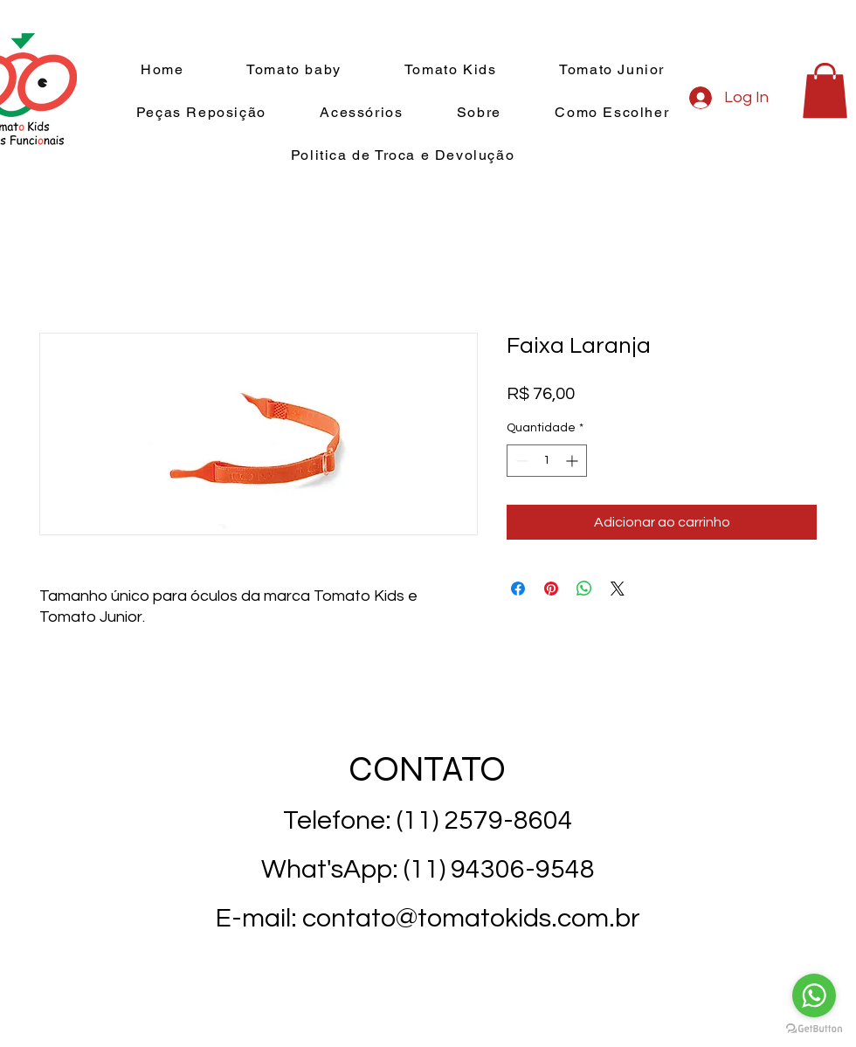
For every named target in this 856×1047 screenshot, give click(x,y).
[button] (825, 90)
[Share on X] (617, 588)
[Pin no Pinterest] (551, 588)
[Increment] (573, 460)
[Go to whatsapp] (814, 995)
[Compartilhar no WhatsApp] (584, 588)
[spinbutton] (547, 460)
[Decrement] (520, 460)
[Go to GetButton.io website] (814, 1029)
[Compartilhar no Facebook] (517, 588)
